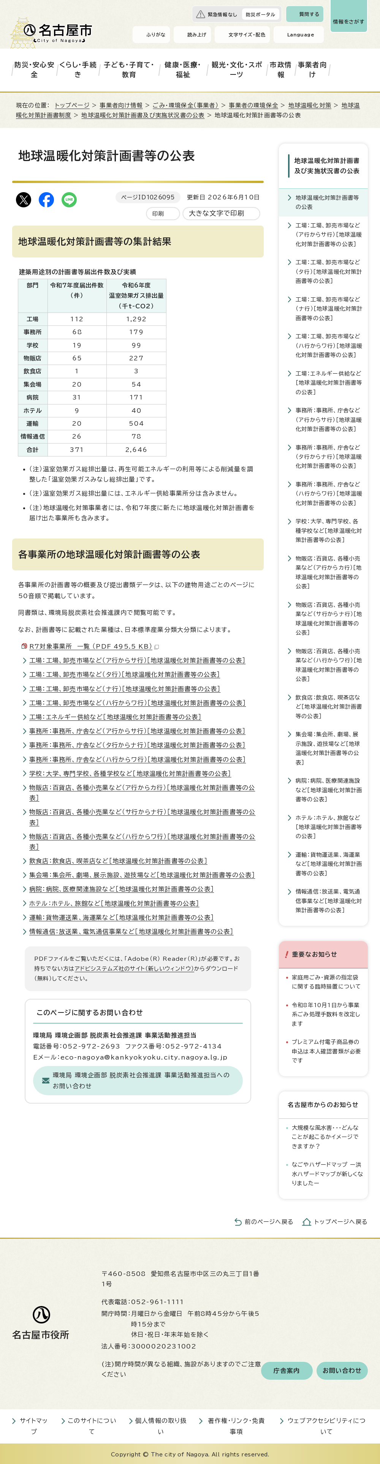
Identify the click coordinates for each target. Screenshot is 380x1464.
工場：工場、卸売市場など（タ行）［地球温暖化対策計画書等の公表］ (124, 674)
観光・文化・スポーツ (237, 70)
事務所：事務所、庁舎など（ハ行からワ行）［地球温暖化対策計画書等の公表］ (137, 759)
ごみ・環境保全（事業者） (185, 105)
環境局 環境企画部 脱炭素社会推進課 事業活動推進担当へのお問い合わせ (141, 1080)
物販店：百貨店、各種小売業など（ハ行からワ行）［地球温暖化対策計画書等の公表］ (329, 663)
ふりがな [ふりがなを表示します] (156, 34)
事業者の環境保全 (253, 105)
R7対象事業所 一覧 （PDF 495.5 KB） (94, 646)
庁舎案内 (287, 1369)
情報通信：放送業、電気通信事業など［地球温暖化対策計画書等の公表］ (131, 932)
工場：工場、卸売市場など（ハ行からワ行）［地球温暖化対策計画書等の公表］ (137, 703)
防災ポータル (261, 14)
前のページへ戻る (269, 1220)
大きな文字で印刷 (217, 213)
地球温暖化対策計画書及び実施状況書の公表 (142, 115)
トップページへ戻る (341, 1220)
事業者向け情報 (121, 105)
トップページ (72, 105)
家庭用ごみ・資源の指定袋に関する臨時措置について (326, 980)
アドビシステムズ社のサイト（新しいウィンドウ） (135, 968)
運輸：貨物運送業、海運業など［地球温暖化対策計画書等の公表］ (121, 917)
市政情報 (281, 70)
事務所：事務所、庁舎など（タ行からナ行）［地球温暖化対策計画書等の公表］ (137, 745)
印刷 (158, 213)
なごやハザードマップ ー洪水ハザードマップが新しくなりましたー (328, 1173)
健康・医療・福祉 (183, 70)
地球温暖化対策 (309, 105)
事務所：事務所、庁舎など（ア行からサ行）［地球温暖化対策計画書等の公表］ (137, 731)
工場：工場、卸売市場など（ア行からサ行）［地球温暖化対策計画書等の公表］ (137, 660)
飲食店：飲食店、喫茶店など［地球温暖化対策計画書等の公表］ (118, 861)
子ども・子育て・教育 (129, 70)
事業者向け (312, 70)
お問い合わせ (342, 1369)
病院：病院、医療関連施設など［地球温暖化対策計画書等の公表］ (121, 889)
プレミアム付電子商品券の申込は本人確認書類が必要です (326, 1050)
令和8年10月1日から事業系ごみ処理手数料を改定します (326, 1013)
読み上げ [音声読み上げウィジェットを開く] (197, 34)
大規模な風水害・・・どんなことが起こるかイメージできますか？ (325, 1135)
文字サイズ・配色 (247, 34)
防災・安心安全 (34, 70)
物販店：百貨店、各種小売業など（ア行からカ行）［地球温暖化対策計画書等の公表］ (329, 570)
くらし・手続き (78, 70)
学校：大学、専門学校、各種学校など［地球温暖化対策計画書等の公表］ (130, 774)
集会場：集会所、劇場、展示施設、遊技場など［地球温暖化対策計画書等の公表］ (142, 875)
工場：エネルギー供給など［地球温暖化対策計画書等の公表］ (115, 717)
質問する (309, 14)
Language (300, 34)
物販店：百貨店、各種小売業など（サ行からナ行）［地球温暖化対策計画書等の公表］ (329, 617)
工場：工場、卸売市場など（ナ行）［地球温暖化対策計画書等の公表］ (124, 689)
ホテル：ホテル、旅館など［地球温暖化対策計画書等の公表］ (114, 903)
